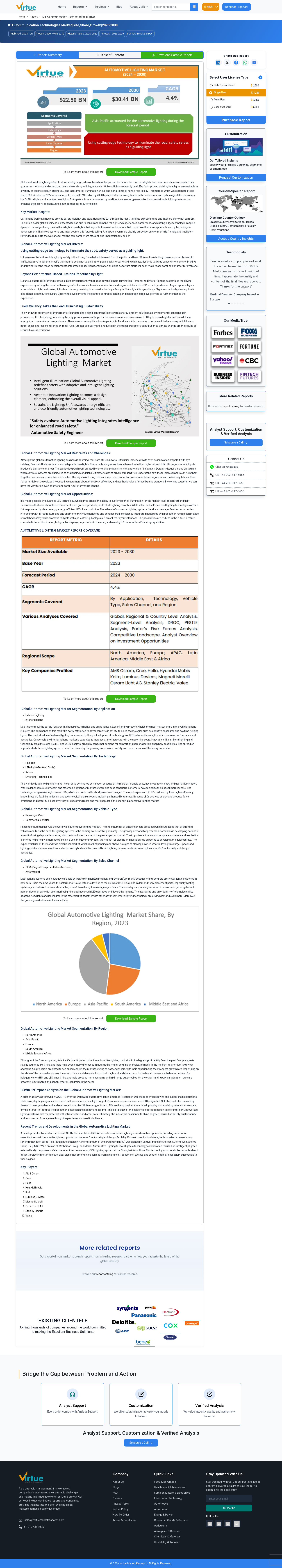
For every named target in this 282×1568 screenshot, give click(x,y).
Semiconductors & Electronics (172, 1492)
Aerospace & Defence (167, 1531)
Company (120, 1474)
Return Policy (120, 1509)
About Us (118, 1481)
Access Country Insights (236, 238)
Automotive (161, 1503)
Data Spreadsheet (224, 85)
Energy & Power (163, 1514)
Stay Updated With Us (224, 1474)
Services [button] (100, 6)
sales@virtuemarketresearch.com (41, 1520)
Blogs (116, 1487)
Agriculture (160, 1525)
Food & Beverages (165, 1481)
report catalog (104, 1274)
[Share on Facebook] (236, 62)
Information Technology (168, 1498)
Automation (161, 1509)
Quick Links (164, 1474)
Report (34, 16)
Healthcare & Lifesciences (169, 1487)
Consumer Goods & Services (171, 1520)
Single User (219, 92)
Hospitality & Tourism (166, 1542)
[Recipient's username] (229, 1498)
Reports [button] (79, 6)
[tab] (47, 55)
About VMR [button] (137, 6)
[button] (214, 282)
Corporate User (222, 106)
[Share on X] (227, 62)
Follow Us (212, 1516)
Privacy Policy (121, 1503)
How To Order (121, 1514)
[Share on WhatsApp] (245, 62)
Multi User (219, 99)
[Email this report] (254, 62)
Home (64, 6)
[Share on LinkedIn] (218, 62)
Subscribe (229, 1507)
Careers (117, 1498)
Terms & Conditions (124, 1520)
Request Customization (236, 177)
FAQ (115, 1492)
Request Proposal (236, 7)
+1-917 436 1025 (31, 1526)
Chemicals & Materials (167, 1536)
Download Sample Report (131, 172)
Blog (119, 6)
